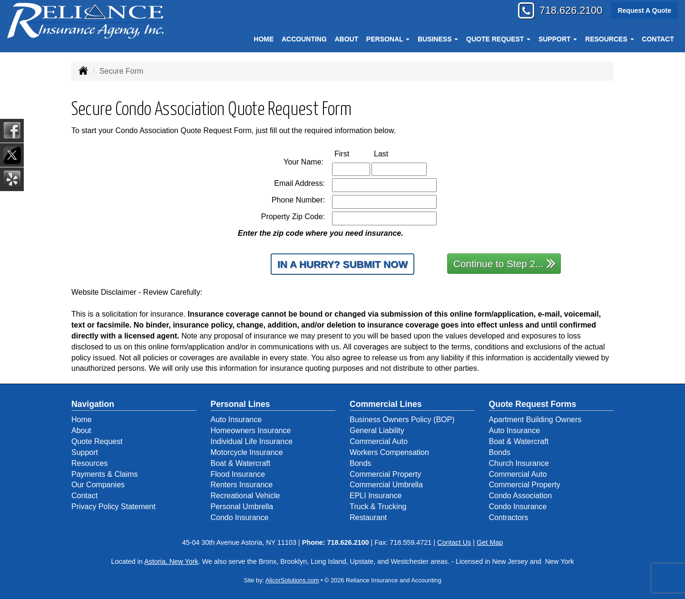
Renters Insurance (242, 485)
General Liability (377, 430)
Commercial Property (385, 474)
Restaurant (368, 517)
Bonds (360, 463)
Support (84, 452)
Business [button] (438, 39)
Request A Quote (644, 10)
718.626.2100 (569, 11)
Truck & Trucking (378, 506)
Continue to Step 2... (504, 263)
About (346, 39)
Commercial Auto (379, 441)
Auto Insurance (236, 419)
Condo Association (520, 496)
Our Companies (98, 485)
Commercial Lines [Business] (386, 404)
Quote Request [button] (498, 39)
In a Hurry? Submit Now (342, 264)
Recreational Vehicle (245, 496)
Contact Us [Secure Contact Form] (454, 542)
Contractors (508, 517)
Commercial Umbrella (386, 485)
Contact (658, 39)
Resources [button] (609, 39)
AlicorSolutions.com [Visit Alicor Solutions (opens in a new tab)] (292, 580)
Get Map (490, 542)
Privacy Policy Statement (113, 506)
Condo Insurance (240, 517)
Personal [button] (388, 39)
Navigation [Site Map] (92, 404)
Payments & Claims (104, 474)
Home (264, 39)
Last (391, 153)
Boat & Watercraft (241, 463)
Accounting (304, 39)
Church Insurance (519, 463)
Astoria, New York (171, 561)
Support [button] (557, 39)
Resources (89, 463)
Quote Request (97, 441)
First (351, 153)
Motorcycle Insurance (247, 452)
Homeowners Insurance (251, 430)
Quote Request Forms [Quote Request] (533, 404)
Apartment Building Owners (535, 419)
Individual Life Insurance (252, 441)
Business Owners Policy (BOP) (402, 419)
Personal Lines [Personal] (240, 404)
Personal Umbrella (242, 506)
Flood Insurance (238, 474)
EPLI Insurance (375, 496)
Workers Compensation (389, 452)
